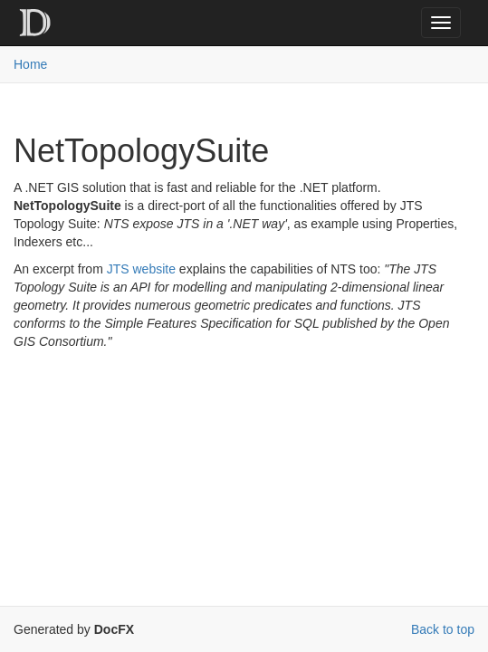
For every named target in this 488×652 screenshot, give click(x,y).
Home (30, 64)
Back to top (442, 629)
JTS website (141, 269)
